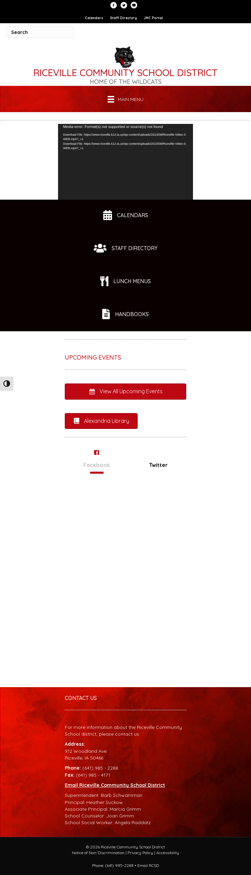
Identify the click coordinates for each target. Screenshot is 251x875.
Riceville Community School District (125, 72)
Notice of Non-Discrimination (98, 852)
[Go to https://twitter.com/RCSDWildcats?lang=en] (123, 6)
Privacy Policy (140, 852)
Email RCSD (148, 865)
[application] (125, 162)
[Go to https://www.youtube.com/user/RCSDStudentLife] (134, 6)
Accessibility (167, 852)
